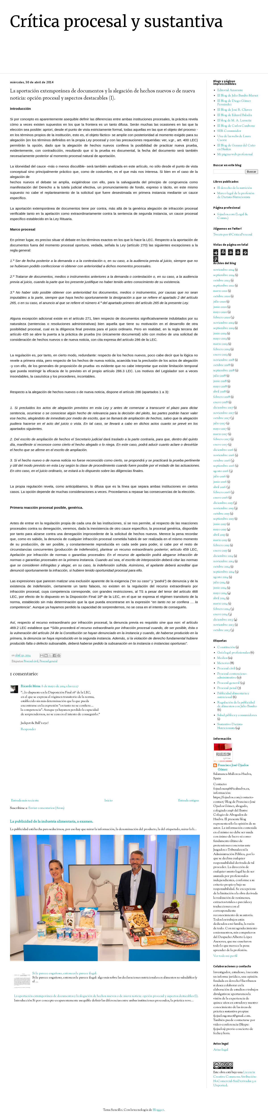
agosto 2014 (220, 577)
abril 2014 (219, 598)
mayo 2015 (219, 529)
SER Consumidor (229, 131)
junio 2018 (220, 381)
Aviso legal (220, 1050)
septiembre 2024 (223, 275)
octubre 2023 (221, 280)
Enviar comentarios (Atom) (46, 808)
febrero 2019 (221, 349)
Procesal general (48, 662)
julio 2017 (219, 423)
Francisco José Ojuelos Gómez (233, 768)
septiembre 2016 (223, 466)
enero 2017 (220, 445)
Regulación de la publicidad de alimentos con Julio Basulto (237, 704)
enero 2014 (220, 614)
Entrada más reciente (25, 800)
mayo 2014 (220, 593)
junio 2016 (220, 482)
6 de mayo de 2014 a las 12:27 (60, 686)
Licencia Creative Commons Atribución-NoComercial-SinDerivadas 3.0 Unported (235, 1079)
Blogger (158, 1110)
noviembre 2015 (223, 508)
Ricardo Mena (30, 686)
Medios (222, 658)
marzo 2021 (220, 291)
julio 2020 (219, 302)
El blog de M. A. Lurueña (234, 120)
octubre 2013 (221, 630)
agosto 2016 (220, 471)
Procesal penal (227, 688)
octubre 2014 (221, 567)
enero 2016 (220, 498)
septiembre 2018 (223, 370)
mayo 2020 (220, 312)
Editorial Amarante (230, 90)
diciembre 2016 (223, 450)
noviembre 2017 (223, 413)
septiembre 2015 (223, 519)
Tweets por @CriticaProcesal (232, 235)
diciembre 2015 (223, 503)
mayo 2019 (220, 339)
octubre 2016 (221, 461)
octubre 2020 (221, 296)
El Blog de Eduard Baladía (234, 115)
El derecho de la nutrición (234, 188)
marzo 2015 (220, 540)
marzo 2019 (220, 344)
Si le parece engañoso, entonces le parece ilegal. (64, 973)
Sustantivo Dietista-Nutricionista (230, 726)
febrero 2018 (221, 397)
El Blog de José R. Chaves (234, 110)
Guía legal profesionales (233, 653)
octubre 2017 (221, 418)
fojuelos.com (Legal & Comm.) (232, 216)
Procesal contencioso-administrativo (232, 676)
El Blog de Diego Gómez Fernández (234, 103)
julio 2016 (219, 476)
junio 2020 (220, 307)
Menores (223, 663)
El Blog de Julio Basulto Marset (237, 96)
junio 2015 (219, 524)
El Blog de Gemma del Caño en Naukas (236, 147)
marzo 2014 (220, 604)
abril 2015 (219, 535)
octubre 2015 (221, 514)
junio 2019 (219, 333)
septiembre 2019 (223, 328)
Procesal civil (31, 662)
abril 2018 (219, 392)
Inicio (109, 800)
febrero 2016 (221, 492)
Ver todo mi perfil (225, 956)
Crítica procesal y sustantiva (116, 21)
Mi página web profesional (235, 154)
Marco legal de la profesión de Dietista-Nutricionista (235, 195)
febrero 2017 (221, 439)
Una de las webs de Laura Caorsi (234, 138)
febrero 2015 (221, 545)
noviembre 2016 (223, 455)
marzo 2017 (220, 434)
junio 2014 (219, 588)
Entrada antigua (188, 800)
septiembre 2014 (223, 572)
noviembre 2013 (223, 625)
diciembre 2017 (223, 408)
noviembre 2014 (223, 561)
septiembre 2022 (223, 286)
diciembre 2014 (223, 556)
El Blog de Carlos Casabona (236, 126)
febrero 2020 (221, 317)
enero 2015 (220, 551)
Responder (28, 729)
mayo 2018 (220, 386)
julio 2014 (219, 582)
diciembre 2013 (223, 620)
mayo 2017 (220, 429)
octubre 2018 (221, 365)
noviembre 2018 (223, 360)
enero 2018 (220, 402)
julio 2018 (219, 376)
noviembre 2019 (223, 323)
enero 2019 (220, 355)
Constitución (226, 647)
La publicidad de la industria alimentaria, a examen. (51, 821)
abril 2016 (219, 487)
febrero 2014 (221, 609)
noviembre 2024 (223, 270)
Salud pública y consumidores (237, 715)
